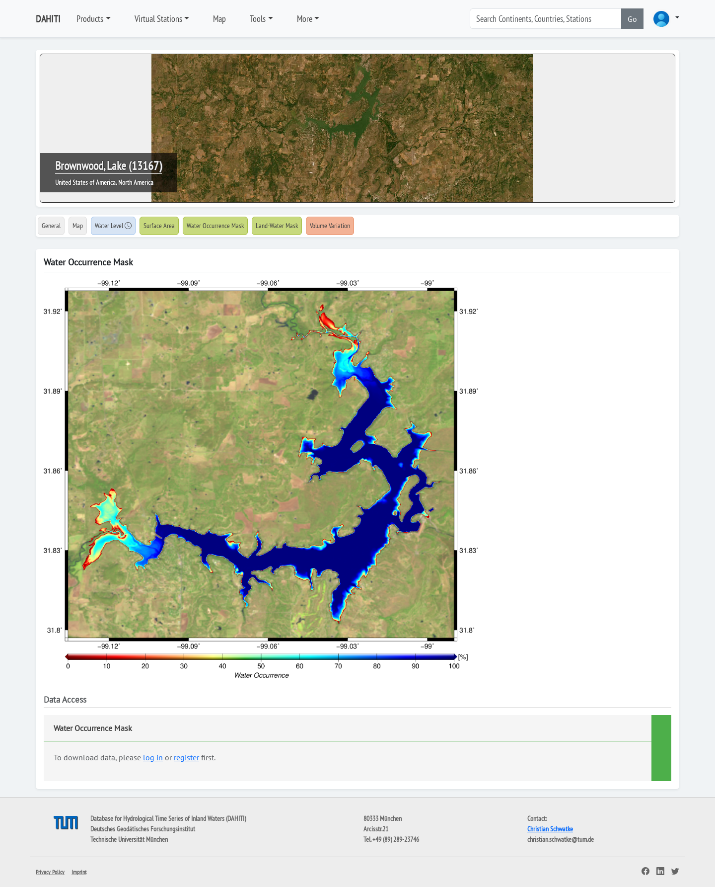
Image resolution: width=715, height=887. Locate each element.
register (186, 757)
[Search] (546, 18)
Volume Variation (330, 225)
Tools (258, 18)
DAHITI (48, 18)
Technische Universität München (129, 839)
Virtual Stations (158, 18)
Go (632, 19)
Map (219, 18)
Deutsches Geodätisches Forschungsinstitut (142, 828)
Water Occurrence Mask (215, 225)
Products (89, 18)
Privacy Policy (50, 872)
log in (153, 757)
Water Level (113, 225)
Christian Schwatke (550, 828)
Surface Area (159, 225)
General (51, 225)
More (304, 18)
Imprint (79, 872)
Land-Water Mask (277, 225)
